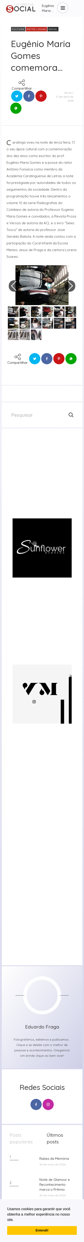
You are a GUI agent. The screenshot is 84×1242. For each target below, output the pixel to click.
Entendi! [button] (42, 1230)
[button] (15, 1220)
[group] (42, 475)
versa (67, 92)
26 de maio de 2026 (52, 1164)
